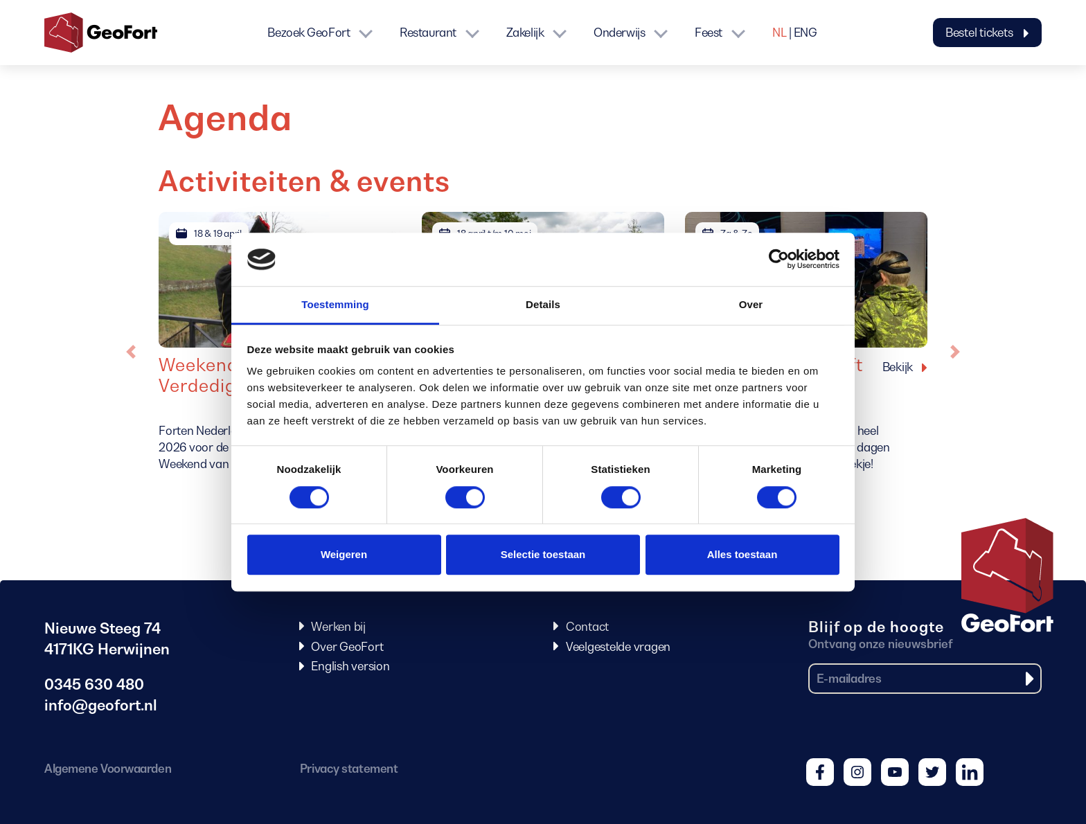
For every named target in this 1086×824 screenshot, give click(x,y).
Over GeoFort (347, 647)
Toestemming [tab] (335, 304)
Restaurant (428, 32)
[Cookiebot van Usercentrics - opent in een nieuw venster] (778, 259)
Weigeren (344, 554)
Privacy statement (349, 769)
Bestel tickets (987, 32)
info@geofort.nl (100, 705)
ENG (805, 32)
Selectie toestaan (543, 554)
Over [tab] (751, 304)
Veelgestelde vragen (618, 647)
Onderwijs (619, 32)
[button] (131, 351)
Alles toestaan (742, 554)
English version (350, 666)
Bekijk (898, 367)
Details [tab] (543, 304)
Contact (587, 627)
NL (779, 32)
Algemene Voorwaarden (107, 769)
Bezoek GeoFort (308, 32)
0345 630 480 (94, 684)
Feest (708, 32)
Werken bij (338, 627)
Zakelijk (525, 32)
